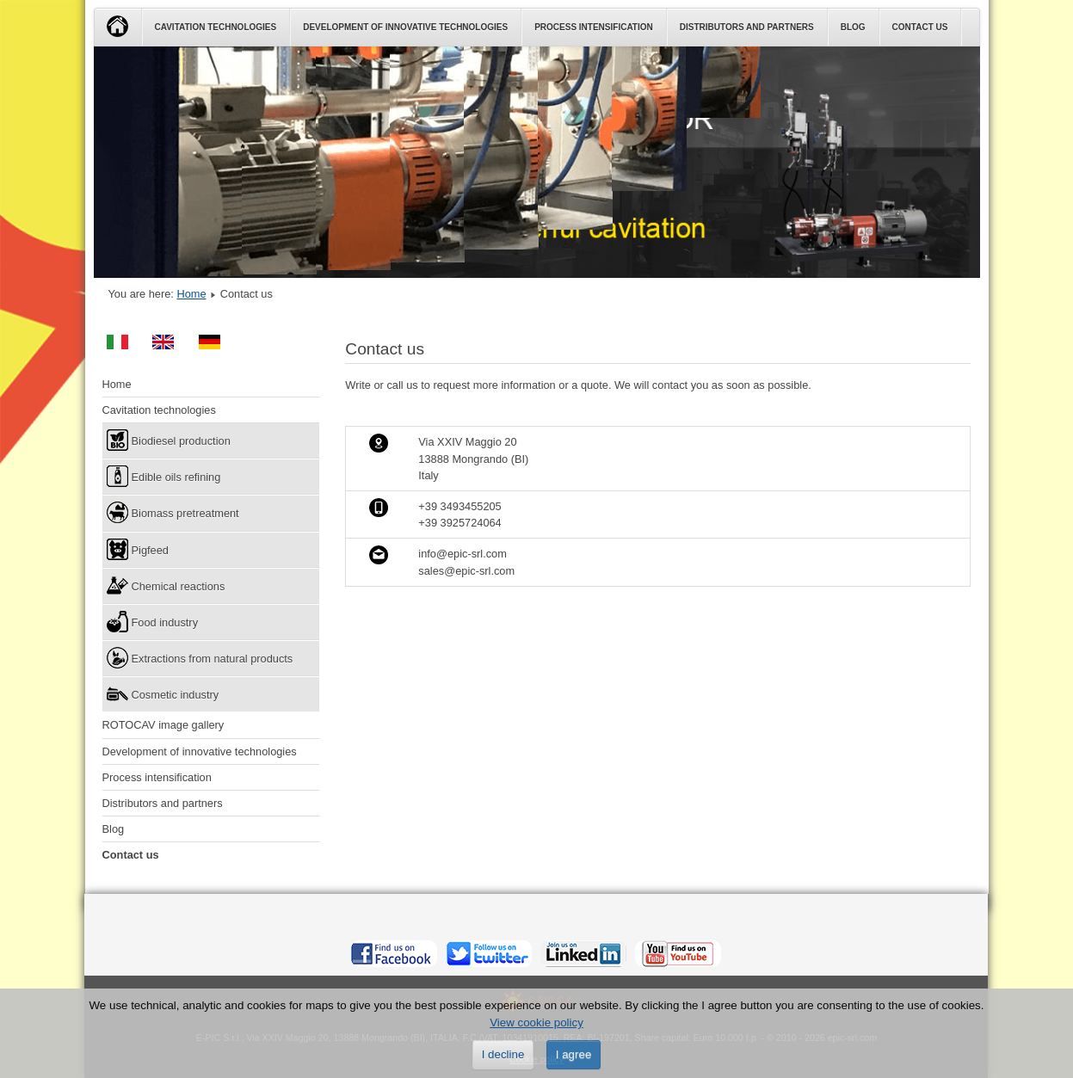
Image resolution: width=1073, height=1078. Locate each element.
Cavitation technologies (216, 27)
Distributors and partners (747, 27)
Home (191, 293)
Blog (853, 27)
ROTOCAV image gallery (163, 724)
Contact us (920, 27)
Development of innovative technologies (405, 27)
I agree (574, 1054)
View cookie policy (536, 1022)
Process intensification (593, 27)
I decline (503, 1054)
